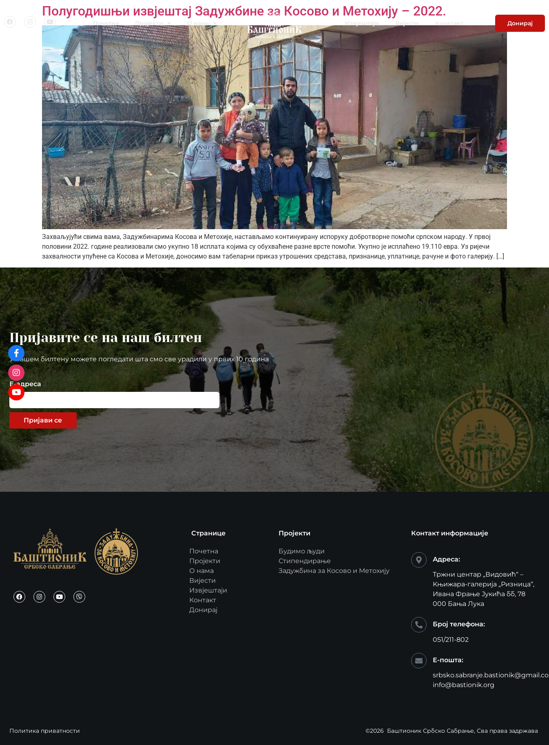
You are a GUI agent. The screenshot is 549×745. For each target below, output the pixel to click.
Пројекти (153, 23)
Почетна (106, 23)
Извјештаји (362, 23)
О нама (202, 23)
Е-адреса (25, 384)
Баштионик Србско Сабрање (430, 730)
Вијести (407, 23)
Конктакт (449, 23)
